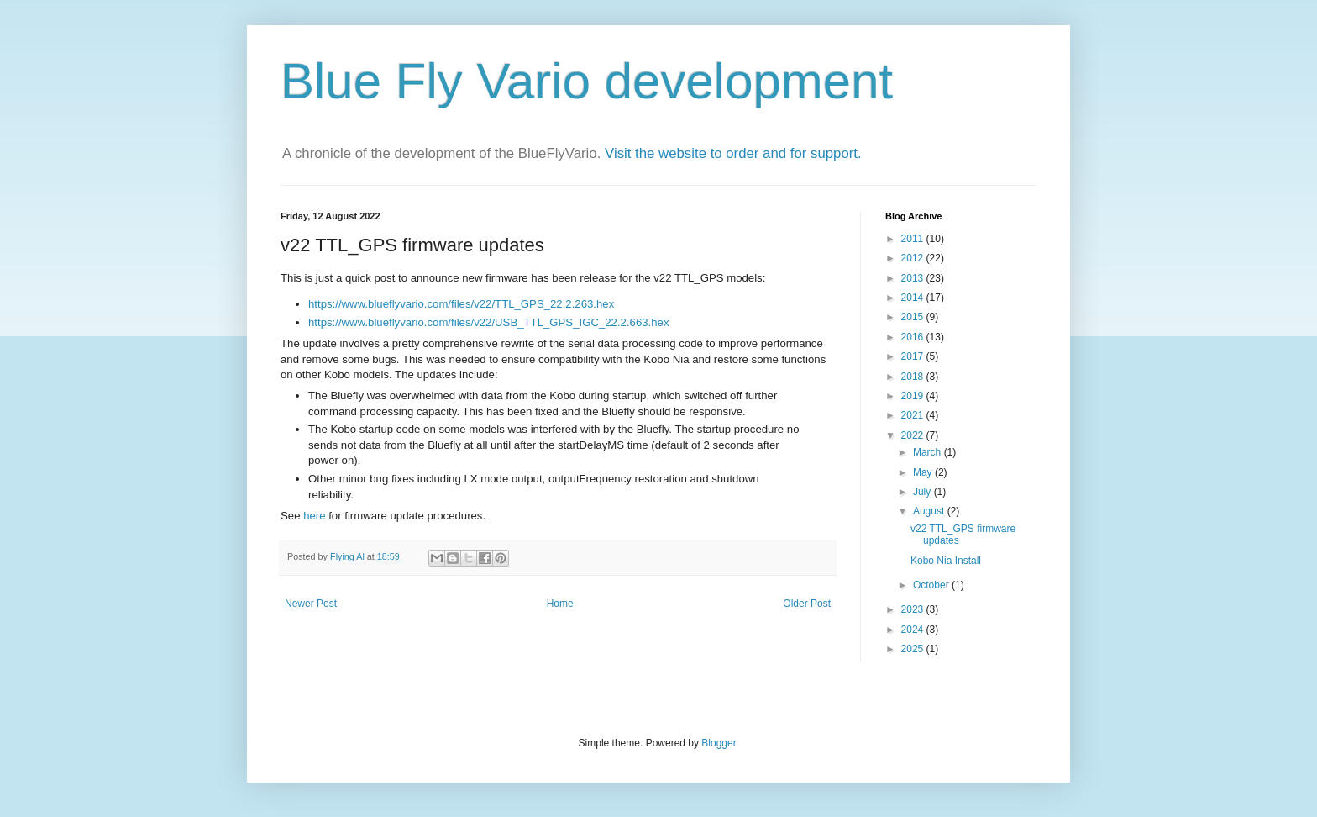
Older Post (807, 603)
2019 (913, 396)
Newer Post (311, 603)
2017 (913, 356)
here (315, 515)
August (930, 511)
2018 (913, 376)
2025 (913, 649)
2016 (913, 337)
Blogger (718, 743)
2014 (913, 297)
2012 (913, 258)
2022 (913, 435)
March (928, 452)
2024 (913, 629)
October (932, 585)
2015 (913, 317)
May (924, 472)
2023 (913, 609)
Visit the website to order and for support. (733, 153)
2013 (913, 278)
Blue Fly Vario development (587, 81)
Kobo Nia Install (945, 561)
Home (560, 603)
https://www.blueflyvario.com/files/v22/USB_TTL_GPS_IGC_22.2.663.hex (488, 322)
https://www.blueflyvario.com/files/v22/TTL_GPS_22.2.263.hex (461, 304)
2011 (913, 239)
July (923, 492)
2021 (913, 415)
